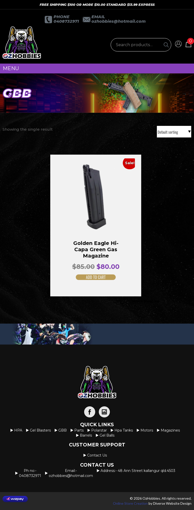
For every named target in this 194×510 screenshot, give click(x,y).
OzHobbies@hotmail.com (118, 21)
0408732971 (66, 21)
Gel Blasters (40, 430)
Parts (79, 430)
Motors (146, 430)
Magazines (170, 430)
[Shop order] (174, 132)
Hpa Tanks (123, 430)
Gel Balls (107, 435)
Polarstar (99, 430)
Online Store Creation (130, 503)
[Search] (166, 44)
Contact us (97, 455)
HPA (18, 430)
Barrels (86, 435)
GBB (62, 430)
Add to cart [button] (90, 277)
